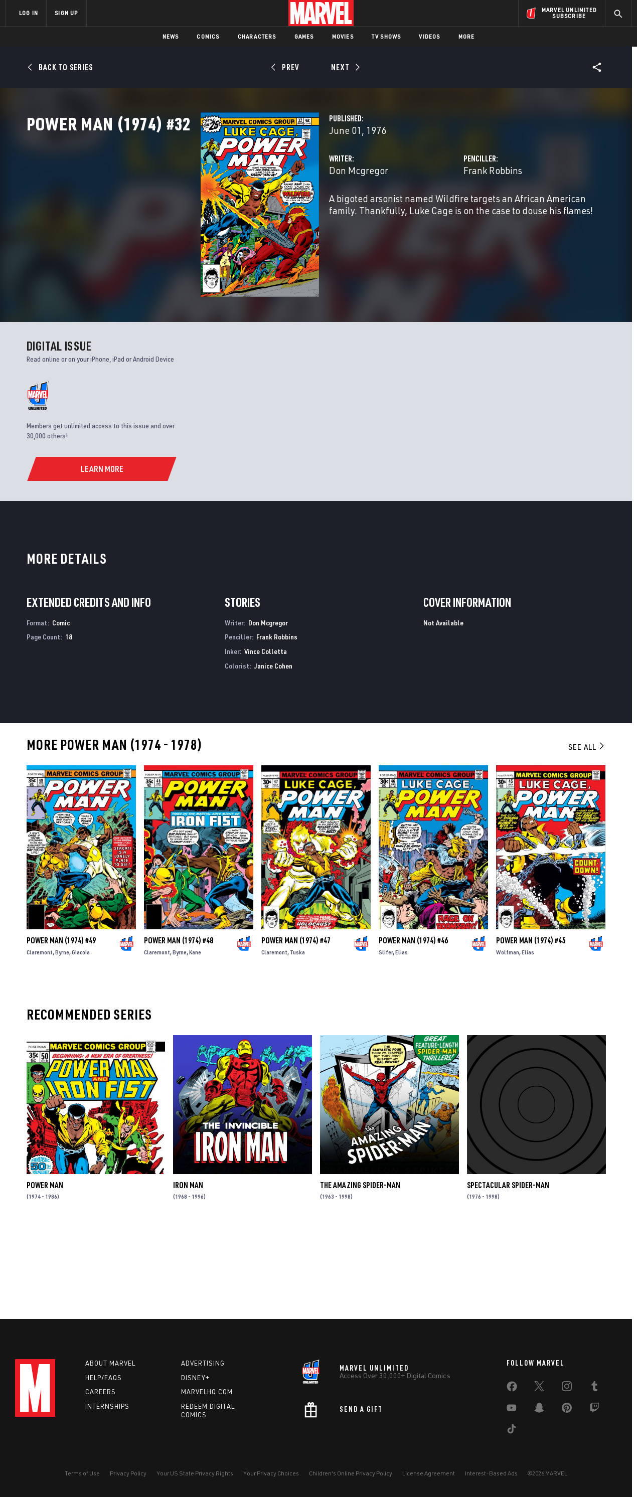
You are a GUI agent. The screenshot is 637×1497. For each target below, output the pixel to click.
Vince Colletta (265, 732)
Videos (429, 36)
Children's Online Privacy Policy (350, 1473)
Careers (100, 1392)
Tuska (297, 1033)
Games (304, 36)
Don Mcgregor (236, 214)
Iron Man (188, 1266)
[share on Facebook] (512, 1389)
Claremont (40, 1033)
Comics (208, 36)
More (466, 36)
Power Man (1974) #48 (178, 1022)
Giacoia (81, 1033)
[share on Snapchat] (539, 1410)
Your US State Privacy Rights (194, 1473)
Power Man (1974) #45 (530, 1022)
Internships (107, 1406)
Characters (257, 36)
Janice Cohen (273, 747)
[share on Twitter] (539, 1388)
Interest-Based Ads (491, 1473)
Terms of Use (82, 1473)
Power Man (45, 1266)
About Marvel (110, 1363)
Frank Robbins (431, 214)
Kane (195, 1033)
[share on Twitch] (594, 1410)
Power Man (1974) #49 (61, 1022)
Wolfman (507, 1033)
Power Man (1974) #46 (413, 1022)
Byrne (62, 1033)
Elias (401, 1033)
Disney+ (195, 1378)
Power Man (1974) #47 (296, 1022)
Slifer (386, 1033)
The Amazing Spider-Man (360, 1266)
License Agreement (428, 1473)
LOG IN (28, 13)
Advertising (203, 1363)
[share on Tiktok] (512, 1431)
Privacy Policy (128, 1473)
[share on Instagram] (567, 1388)
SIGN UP (66, 13)
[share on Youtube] (512, 1410)
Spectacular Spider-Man (508, 1266)
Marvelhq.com (207, 1392)
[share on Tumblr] (594, 1388)
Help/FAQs (103, 1378)
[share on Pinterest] (567, 1410)
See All (586, 828)
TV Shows (386, 36)
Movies (343, 36)
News (171, 36)
